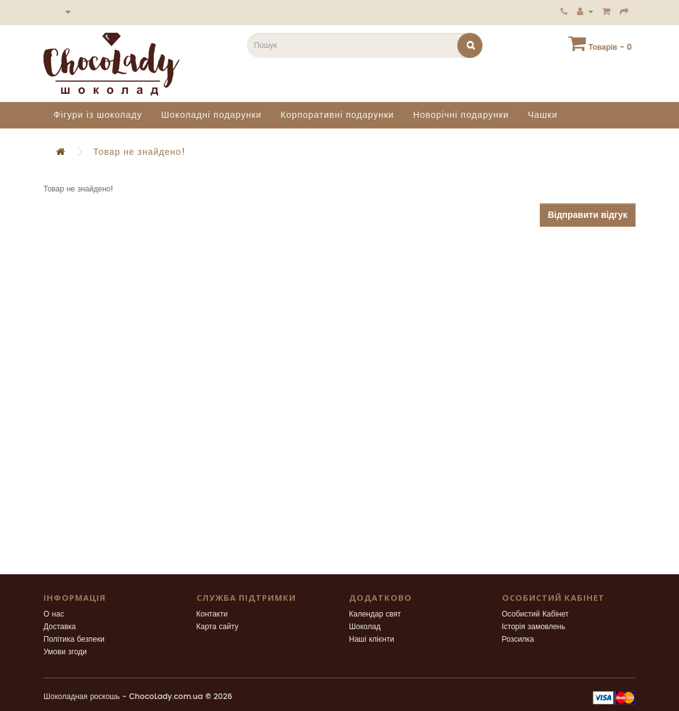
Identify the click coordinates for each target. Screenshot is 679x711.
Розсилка (518, 640)
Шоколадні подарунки (211, 115)
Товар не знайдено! (139, 152)
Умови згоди (65, 652)
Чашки (542, 115)
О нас (53, 614)
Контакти (212, 614)
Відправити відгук (587, 215)
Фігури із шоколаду (98, 115)
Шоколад (364, 627)
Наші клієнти (371, 640)
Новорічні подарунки (461, 115)
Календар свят (375, 614)
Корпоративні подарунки (337, 115)
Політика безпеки (74, 640)
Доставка (59, 627)
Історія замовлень (534, 627)
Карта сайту (218, 627)
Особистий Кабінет (535, 614)
